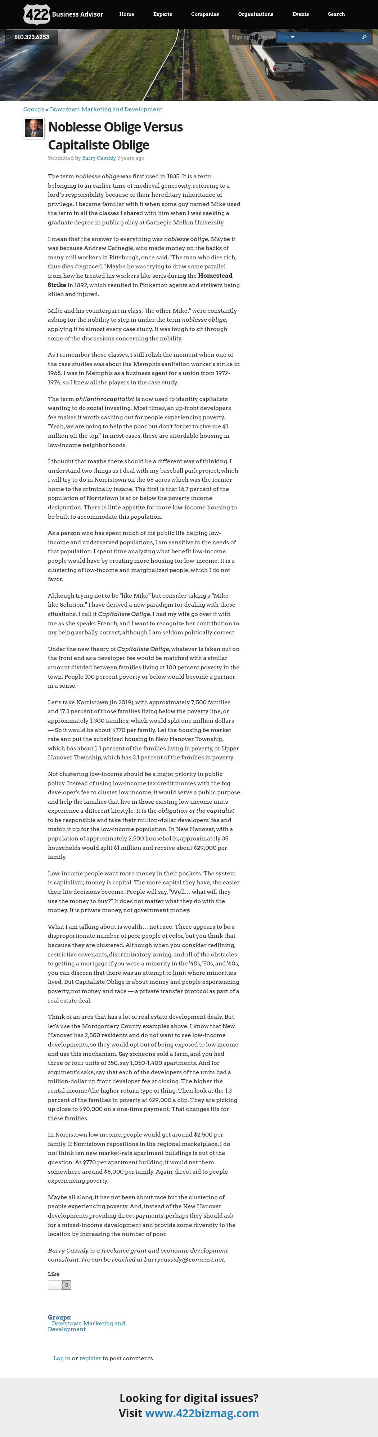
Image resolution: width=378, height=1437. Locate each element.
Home (127, 14)
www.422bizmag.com (202, 1413)
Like (53, 1274)
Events (301, 14)
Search (336, 14)
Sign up (240, 37)
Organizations (256, 14)
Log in (265, 37)
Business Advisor (63, 15)
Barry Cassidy (99, 158)
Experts (162, 14)
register (90, 1358)
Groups (33, 109)
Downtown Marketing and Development (106, 109)
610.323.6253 (31, 37)
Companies (205, 14)
